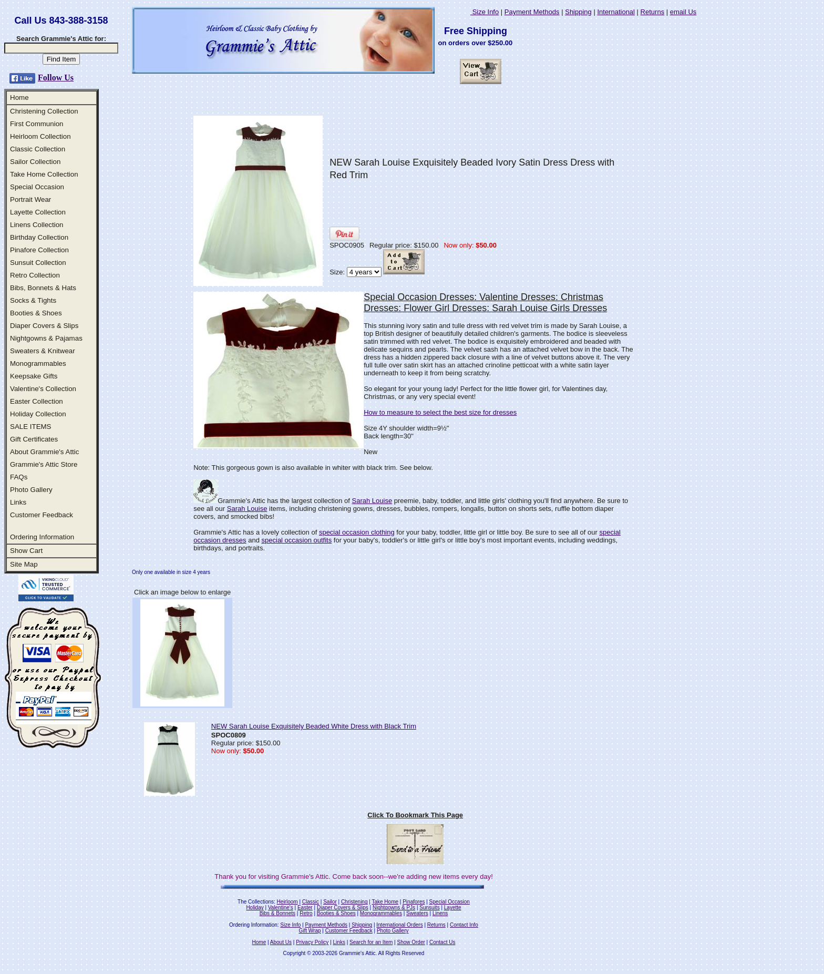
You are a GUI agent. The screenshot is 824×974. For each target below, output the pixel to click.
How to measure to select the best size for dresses (440, 412)
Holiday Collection (38, 414)
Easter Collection (36, 401)
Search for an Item (371, 942)
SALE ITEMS (31, 426)
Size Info (484, 12)
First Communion (36, 124)
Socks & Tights (33, 300)
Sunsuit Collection (38, 262)
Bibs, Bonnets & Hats (43, 288)
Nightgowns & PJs (394, 907)
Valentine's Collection (43, 389)
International (616, 12)
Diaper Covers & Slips (44, 326)
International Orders (399, 925)
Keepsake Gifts (33, 376)
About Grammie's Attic (44, 452)
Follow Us (56, 77)
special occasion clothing (357, 532)
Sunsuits (429, 907)
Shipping (578, 12)
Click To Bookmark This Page (415, 815)
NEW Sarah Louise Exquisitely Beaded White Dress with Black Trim (313, 726)
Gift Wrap (310, 931)
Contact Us (442, 942)
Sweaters (417, 913)
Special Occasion (37, 187)
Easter (305, 907)
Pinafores (414, 902)
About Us (281, 942)
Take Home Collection (44, 174)
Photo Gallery (31, 490)
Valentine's (280, 907)
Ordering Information (42, 537)
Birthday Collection (39, 237)
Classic (310, 902)
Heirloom (287, 902)
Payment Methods (532, 12)
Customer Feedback (41, 515)
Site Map (24, 564)
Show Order (411, 942)
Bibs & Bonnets (277, 913)
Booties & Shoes (36, 313)
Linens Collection (37, 225)
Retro (306, 913)
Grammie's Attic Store (43, 464)
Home (19, 97)
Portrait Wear (30, 199)
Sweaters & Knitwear (42, 351)
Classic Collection (37, 149)
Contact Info (464, 925)
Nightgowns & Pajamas (46, 338)
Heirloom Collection (40, 136)
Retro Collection (35, 275)
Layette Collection (38, 212)
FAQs (18, 477)
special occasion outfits (297, 540)
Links (18, 502)
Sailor (330, 902)
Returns (653, 12)
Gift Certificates (34, 439)
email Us (683, 12)
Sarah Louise (372, 501)
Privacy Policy (312, 942)
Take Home (385, 902)
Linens (440, 913)
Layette (452, 907)
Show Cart (26, 551)
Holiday (254, 907)
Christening (354, 902)
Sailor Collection (35, 162)
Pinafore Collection (39, 250)
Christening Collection (44, 111)
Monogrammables (38, 363)
